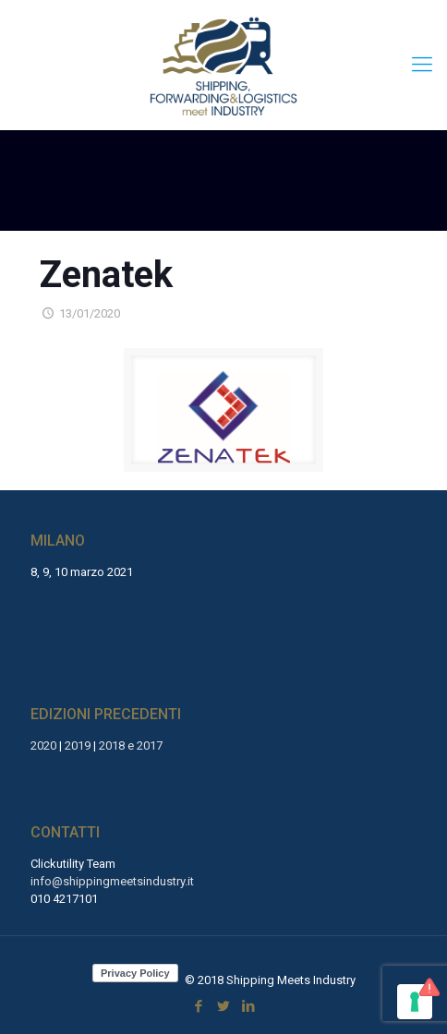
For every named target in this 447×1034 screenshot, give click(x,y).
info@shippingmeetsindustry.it (112, 881)
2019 (78, 745)
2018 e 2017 (131, 745)
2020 (43, 745)
